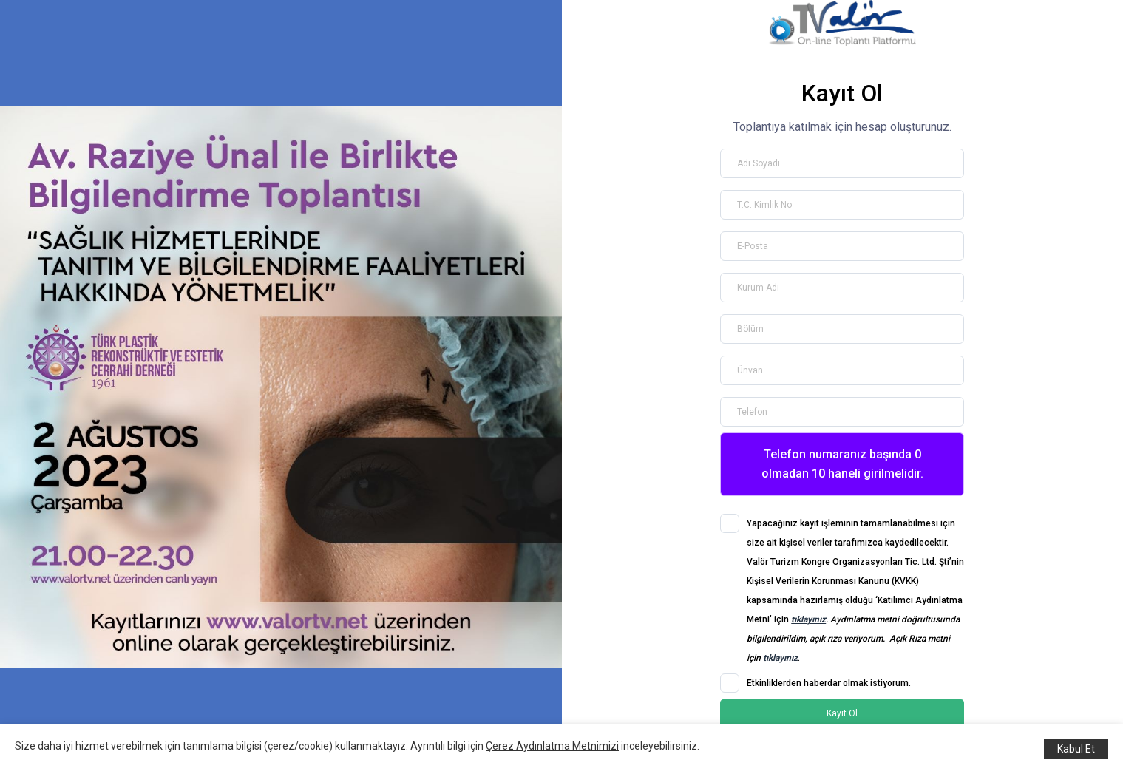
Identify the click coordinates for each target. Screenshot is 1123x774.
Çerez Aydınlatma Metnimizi (552, 746)
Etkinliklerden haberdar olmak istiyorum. (829, 683)
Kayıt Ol (842, 713)
